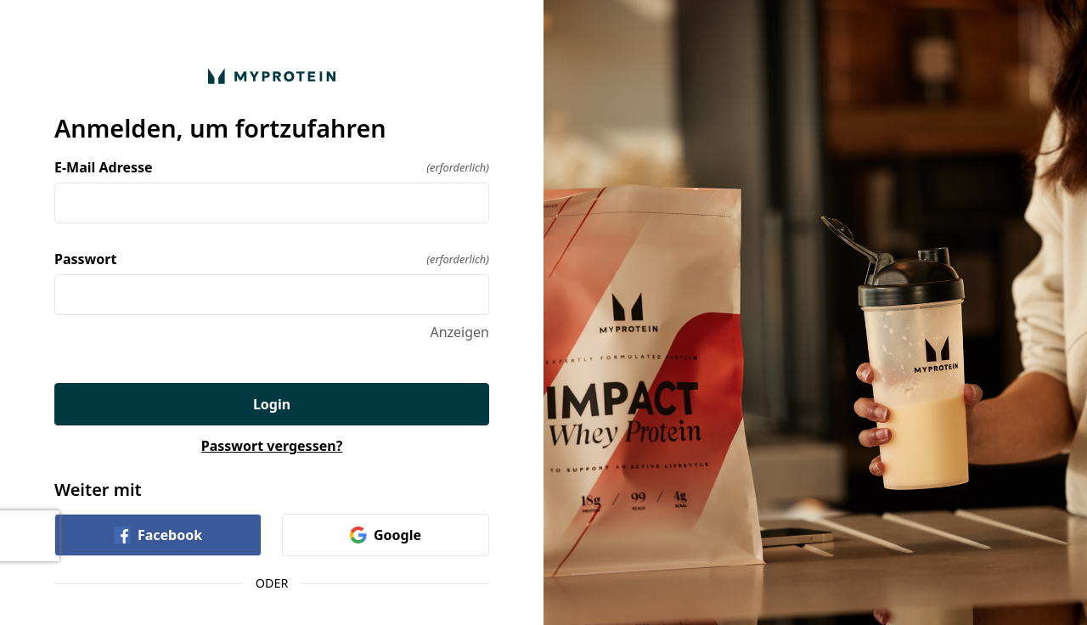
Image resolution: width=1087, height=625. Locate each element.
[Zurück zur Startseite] (271, 76)
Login (271, 404)
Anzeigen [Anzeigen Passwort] (459, 332)
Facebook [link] (158, 535)
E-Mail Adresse (271, 167)
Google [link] (385, 535)
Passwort (271, 259)
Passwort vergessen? (272, 445)
